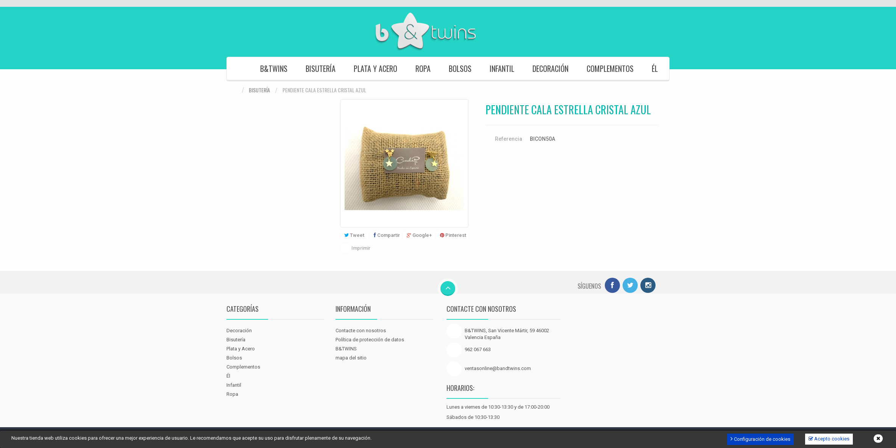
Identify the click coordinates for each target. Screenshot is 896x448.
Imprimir (360, 248)
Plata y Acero (375, 68)
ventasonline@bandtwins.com (498, 368)
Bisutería (321, 68)
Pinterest (453, 235)
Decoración (550, 68)
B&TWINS (273, 68)
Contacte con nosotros (361, 330)
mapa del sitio (351, 358)
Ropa (423, 68)
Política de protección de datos (370, 339)
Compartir (387, 235)
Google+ (419, 235)
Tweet (354, 235)
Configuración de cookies (760, 439)
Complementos (610, 68)
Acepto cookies (829, 439)
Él (655, 68)
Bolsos (460, 68)
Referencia (508, 139)
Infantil (502, 68)
